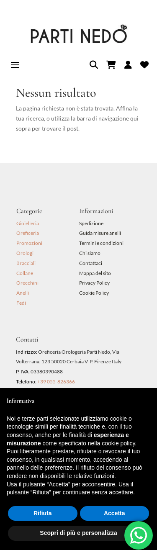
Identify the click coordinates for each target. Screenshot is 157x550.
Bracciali (26, 263)
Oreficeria (27, 233)
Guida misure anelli (100, 233)
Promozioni (29, 243)
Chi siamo (89, 253)
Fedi (21, 303)
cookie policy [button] (118, 443)
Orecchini (27, 283)
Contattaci (90, 263)
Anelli (22, 293)
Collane (24, 273)
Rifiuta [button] (42, 513)
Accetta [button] (114, 513)
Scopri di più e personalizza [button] (78, 532)
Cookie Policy (94, 293)
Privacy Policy (94, 283)
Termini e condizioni (101, 243)
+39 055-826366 (56, 381)
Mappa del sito (95, 273)
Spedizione (91, 223)
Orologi (24, 253)
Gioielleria (27, 223)
